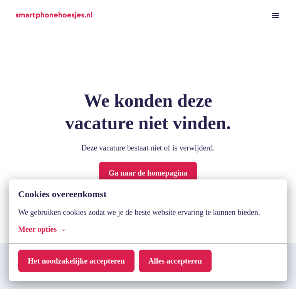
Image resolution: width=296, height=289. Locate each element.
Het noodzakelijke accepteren (79, 261)
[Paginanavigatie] (275, 15)
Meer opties (43, 229)
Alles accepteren (184, 261)
